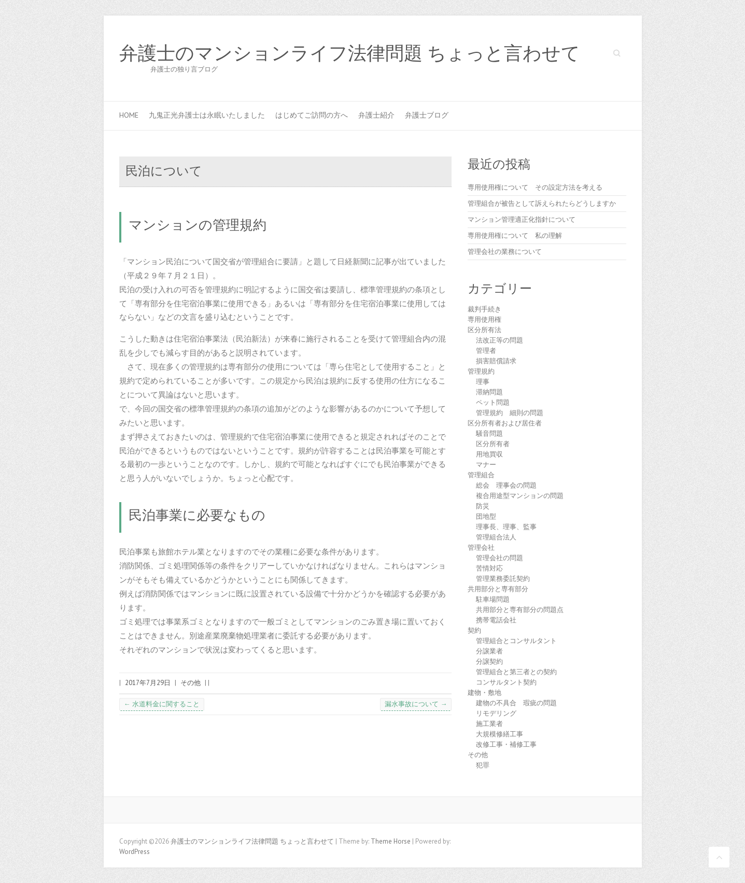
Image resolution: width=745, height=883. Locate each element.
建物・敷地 (484, 692)
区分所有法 (484, 329)
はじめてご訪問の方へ (311, 115)
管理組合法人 (496, 537)
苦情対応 (489, 568)
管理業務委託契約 (503, 578)
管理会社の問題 (499, 557)
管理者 (486, 350)
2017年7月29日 (148, 682)
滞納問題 (489, 392)
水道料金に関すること (162, 704)
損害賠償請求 (496, 361)
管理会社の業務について (505, 251)
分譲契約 (489, 661)
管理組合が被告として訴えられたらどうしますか (542, 203)
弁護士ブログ (426, 115)
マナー (486, 464)
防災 (482, 506)
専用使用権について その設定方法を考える (535, 187)
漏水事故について (416, 704)
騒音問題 (489, 433)
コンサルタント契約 (506, 682)
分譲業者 (489, 651)
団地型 (486, 516)
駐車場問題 (493, 599)
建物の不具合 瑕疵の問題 (516, 703)
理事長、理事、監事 (506, 526)
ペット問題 (493, 402)
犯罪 (482, 765)
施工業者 (489, 723)
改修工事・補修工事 (506, 744)
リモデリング (496, 713)
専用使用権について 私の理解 (515, 235)
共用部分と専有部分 (498, 589)
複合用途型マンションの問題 (520, 495)
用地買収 (489, 454)
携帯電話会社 (496, 620)
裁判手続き (484, 309)
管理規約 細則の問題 (509, 412)
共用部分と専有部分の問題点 (520, 609)
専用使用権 (484, 319)
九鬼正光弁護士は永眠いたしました (207, 115)
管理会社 (481, 547)
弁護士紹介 (376, 115)
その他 (190, 682)
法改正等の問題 (499, 340)
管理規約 (481, 371)
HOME (128, 115)
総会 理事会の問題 (506, 485)
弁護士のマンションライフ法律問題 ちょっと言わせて (349, 53)
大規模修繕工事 (499, 734)
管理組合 (481, 475)
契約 (474, 630)
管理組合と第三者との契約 (516, 671)
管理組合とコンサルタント (516, 640)
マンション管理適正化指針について (521, 219)
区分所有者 (493, 443)
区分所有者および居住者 (505, 423)
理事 (482, 381)
